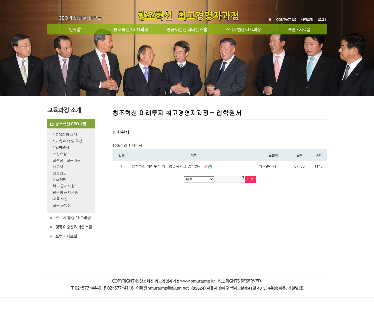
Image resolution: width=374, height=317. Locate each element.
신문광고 (60, 173)
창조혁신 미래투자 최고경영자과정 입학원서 (167, 165)
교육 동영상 (62, 205)
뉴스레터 (60, 179)
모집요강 (60, 154)
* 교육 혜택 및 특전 (67, 141)
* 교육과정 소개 (65, 135)
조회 (319, 155)
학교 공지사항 (64, 186)
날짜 (300, 155)
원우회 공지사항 (65, 192)
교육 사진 (60, 199)
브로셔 (58, 167)
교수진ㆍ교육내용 (67, 160)
